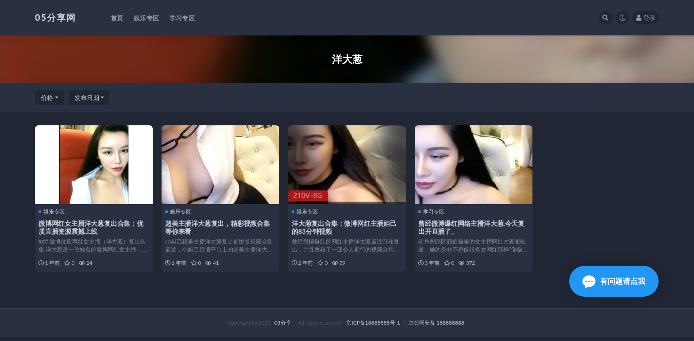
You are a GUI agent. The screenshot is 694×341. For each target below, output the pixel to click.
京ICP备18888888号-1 (373, 326)
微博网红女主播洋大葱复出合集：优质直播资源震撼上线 (91, 227)
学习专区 (432, 211)
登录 (645, 17)
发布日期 (86, 97)
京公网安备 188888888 (436, 326)
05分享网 (55, 17)
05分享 (282, 326)
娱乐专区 (52, 211)
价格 (47, 97)
